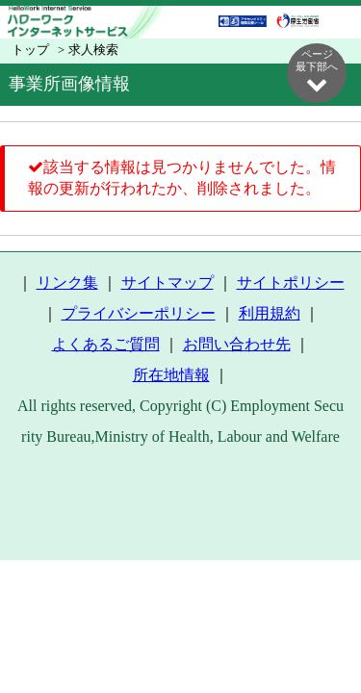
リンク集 (67, 282)
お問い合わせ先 (237, 344)
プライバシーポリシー (139, 313)
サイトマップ (167, 282)
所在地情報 (171, 375)
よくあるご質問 (106, 344)
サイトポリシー (291, 282)
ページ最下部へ (317, 71)
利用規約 (269, 313)
